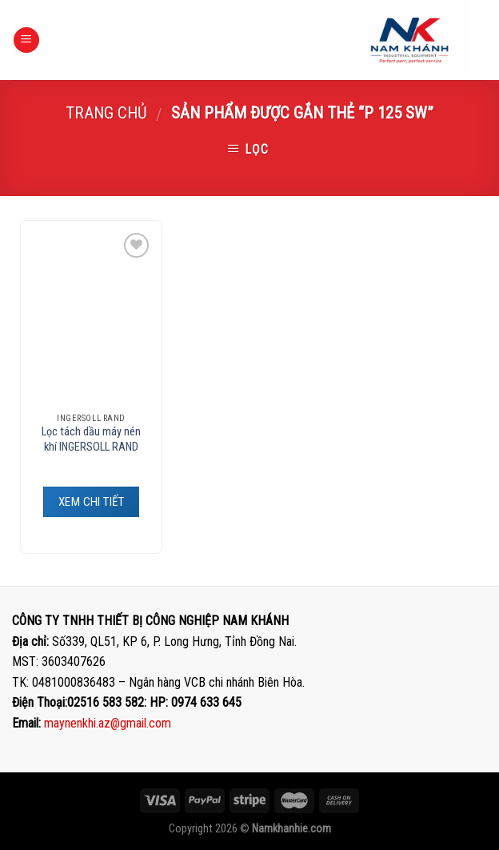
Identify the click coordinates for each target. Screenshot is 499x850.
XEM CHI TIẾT (91, 502)
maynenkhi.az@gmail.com (107, 723)
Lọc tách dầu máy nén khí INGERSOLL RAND (91, 439)
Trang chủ (106, 112)
